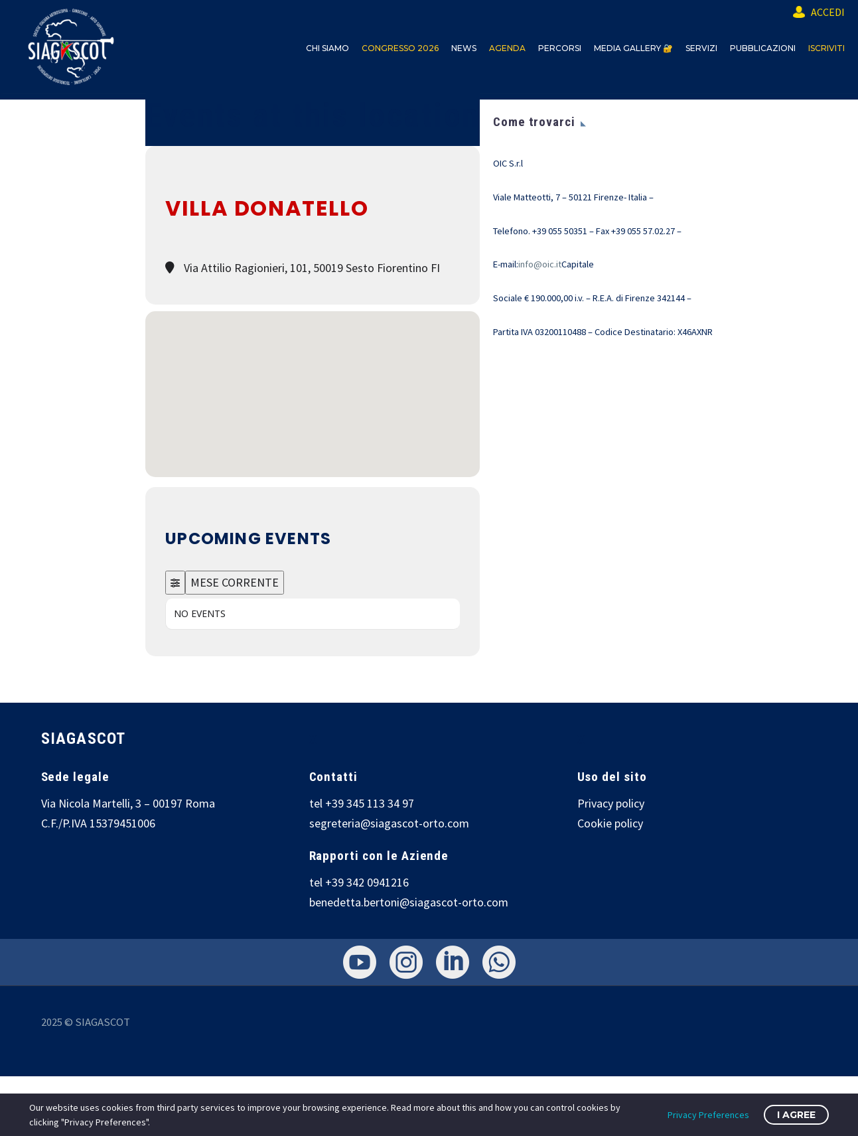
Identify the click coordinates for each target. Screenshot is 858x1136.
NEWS (463, 48)
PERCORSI (559, 48)
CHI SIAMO (327, 48)
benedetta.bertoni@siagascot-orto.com (408, 902)
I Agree (796, 1115)
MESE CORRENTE (234, 582)
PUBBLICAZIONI (763, 48)
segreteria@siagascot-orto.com (389, 823)
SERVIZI (701, 48)
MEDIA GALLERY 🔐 (633, 48)
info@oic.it (539, 264)
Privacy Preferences (708, 1115)
